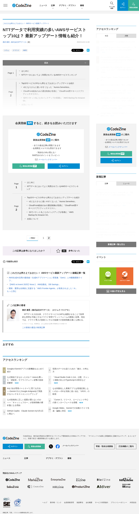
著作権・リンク (55, 502)
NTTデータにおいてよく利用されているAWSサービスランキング (49, 75)
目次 (65, 62)
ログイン (63, 166)
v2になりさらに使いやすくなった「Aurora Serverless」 (53, 201)
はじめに (25, 71)
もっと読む (11, 291)
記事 (53, 5)
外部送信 (133, 502)
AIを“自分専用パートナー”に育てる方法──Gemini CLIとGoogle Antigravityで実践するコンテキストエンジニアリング (24, 391)
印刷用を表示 (10, 261)
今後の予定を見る (116, 291)
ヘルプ (44, 502)
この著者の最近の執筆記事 (33, 327)
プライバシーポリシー (119, 502)
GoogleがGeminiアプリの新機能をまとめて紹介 (118, 42)
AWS (25, 50)
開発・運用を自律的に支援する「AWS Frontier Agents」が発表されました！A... (43, 288)
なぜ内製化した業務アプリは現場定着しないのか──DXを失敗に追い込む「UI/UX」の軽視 (71, 391)
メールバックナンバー (46, 159)
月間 (126, 36)
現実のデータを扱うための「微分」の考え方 (117, 85)
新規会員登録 (28, 166)
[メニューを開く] (5, 5)
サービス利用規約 (101, 502)
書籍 (82, 5)
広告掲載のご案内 (126, 446)
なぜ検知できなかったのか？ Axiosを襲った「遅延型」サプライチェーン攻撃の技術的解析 (25, 380)
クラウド (16, 50)
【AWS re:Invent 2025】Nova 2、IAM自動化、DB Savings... (34, 284)
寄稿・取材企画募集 (104, 446)
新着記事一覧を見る (116, 244)
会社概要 (89, 502)
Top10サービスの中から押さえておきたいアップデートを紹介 (47, 83)
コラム (6, 50)
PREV (31, 238)
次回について (32, 219)
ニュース (43, 5)
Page (11, 73)
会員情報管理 (69, 502)
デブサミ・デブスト (67, 5)
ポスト (77, 50)
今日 (106, 36)
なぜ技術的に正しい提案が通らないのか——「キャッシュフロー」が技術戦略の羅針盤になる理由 (25, 402)
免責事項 (80, 502)
